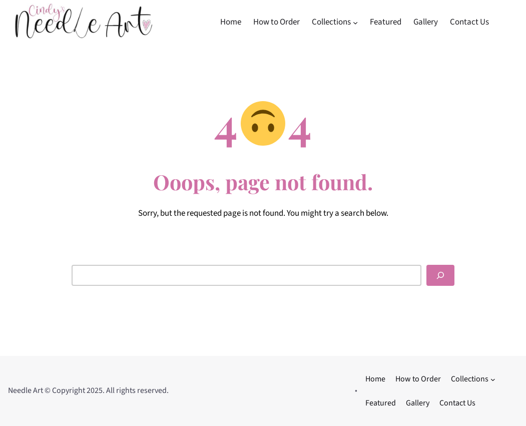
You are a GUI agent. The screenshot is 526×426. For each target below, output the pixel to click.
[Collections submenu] (355, 22)
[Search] (440, 275)
